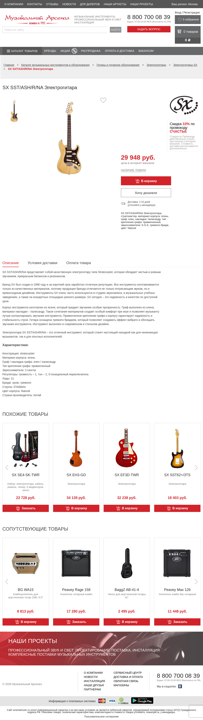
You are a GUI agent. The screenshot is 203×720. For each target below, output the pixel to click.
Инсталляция (94, 681)
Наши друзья (94, 685)
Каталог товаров (24, 51)
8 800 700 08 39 (148, 17)
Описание (10, 263)
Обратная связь (126, 681)
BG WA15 (26, 590)
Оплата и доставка (119, 50)
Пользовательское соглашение (101, 716)
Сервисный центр (128, 672)
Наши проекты (141, 4)
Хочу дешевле (146, 193)
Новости (69, 4)
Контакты (34, 4)
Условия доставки (42, 263)
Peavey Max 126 (177, 590)
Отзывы (52, 4)
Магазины (121, 685)
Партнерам (92, 689)
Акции (65, 50)
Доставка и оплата (128, 676)
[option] (69, 138)
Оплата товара (78, 263)
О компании (13, 4)
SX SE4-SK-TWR (25, 475)
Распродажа (91, 50)
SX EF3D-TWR (127, 475)
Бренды (50, 50)
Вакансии (146, 50)
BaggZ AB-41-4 (127, 590)
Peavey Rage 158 (76, 590)
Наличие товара (133, 170)
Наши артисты (115, 4)
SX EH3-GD (76, 475)
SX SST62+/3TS (177, 475)
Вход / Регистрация (187, 12)
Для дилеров (90, 4)
